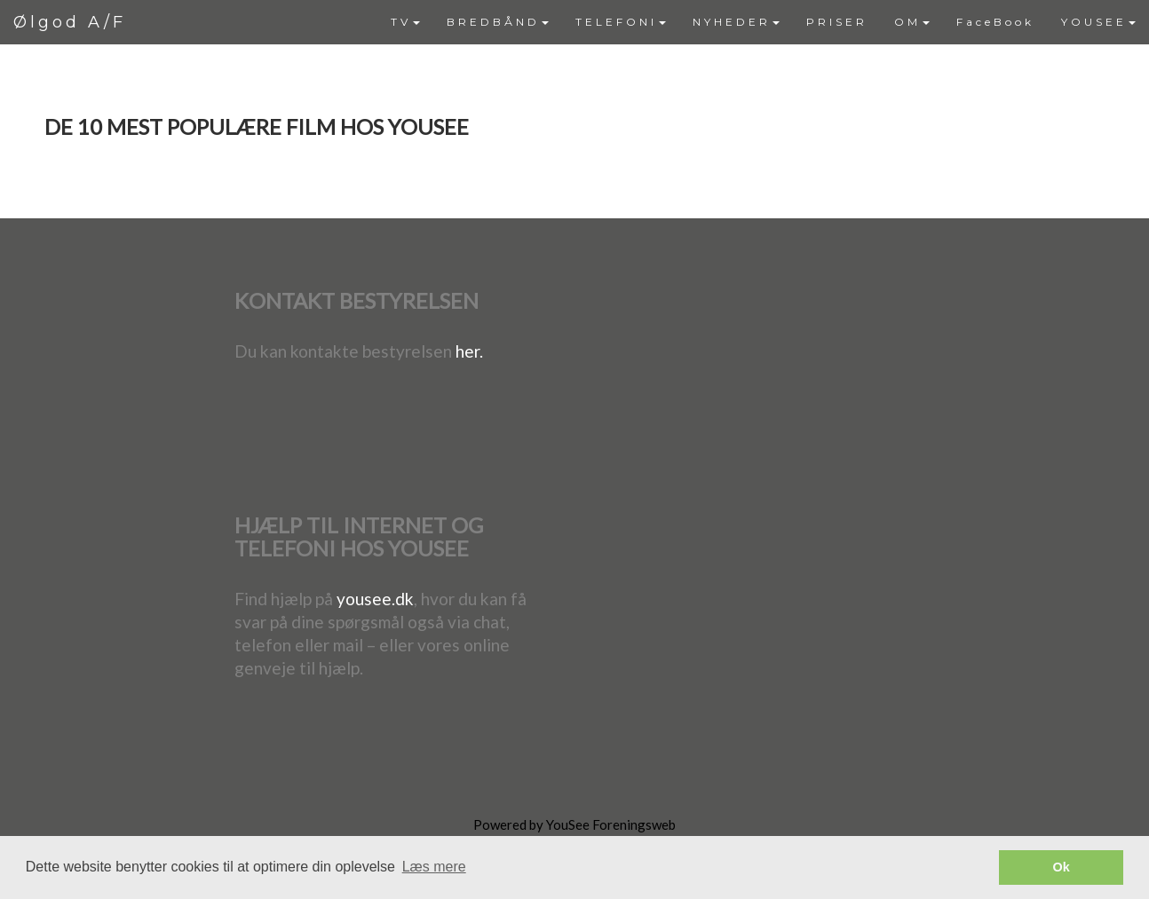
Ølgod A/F (69, 22)
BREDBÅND (498, 21)
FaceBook (995, 21)
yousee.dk (375, 598)
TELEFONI (620, 21)
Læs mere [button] (434, 866)
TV (405, 21)
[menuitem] (405, 22)
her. (469, 351)
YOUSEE (1098, 21)
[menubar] (763, 22)
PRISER (837, 21)
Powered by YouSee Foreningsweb (574, 824)
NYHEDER (736, 21)
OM (912, 21)
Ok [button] (1061, 867)
